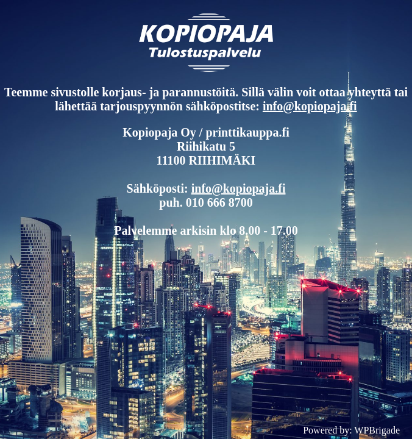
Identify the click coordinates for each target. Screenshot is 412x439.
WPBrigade (377, 430)
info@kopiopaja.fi (310, 106)
